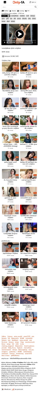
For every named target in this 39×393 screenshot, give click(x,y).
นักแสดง (14, 11)
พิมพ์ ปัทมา (26, 374)
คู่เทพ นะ (34, 2)
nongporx (5, 352)
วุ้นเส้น (4, 370)
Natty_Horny (12, 348)
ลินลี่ (17, 370)
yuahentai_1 (12, 352)
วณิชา (17, 344)
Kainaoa (4, 338)
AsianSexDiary (29, 372)
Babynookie (15, 338)
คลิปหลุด (32, 16)
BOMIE (22, 338)
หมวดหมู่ (21, 11)
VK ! (28, 11)
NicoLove (4, 342)
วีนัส (34, 364)
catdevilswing (27, 352)
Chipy (22, 342)
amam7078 (27, 336)
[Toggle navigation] (5, 2)
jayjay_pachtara (7, 368)
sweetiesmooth (30, 342)
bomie (4, 380)
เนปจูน (23, 380)
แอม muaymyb (28, 378)
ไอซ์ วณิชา (27, 362)
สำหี (15, 18)
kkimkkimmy (20, 354)
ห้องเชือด (15, 366)
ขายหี (27, 16)
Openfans (5, 384)
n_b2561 (28, 380)
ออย (33, 336)
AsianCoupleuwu (29, 346)
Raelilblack (15, 340)
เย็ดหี (8, 21)
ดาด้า (34, 368)
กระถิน (17, 376)
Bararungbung (22, 350)
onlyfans (6, 16)
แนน (31, 384)
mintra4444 (29, 338)
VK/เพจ (28, 385)
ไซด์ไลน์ (6, 11)
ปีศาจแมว (8, 366)
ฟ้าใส (28, 376)
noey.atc (31, 350)
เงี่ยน (29, 18)
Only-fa (22, 385)
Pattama (4, 340)
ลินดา (12, 376)
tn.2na (22, 344)
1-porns (16, 385)
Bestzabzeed (19, 372)
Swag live (15, 382)
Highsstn (19, 348)
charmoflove (27, 348)
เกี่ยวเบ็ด (24, 18)
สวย (11, 18)
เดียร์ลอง (11, 372)
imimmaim (5, 378)
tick (3, 366)
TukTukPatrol (6, 374)
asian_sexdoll (18, 336)
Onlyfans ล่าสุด (6, 60)
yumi (8, 376)
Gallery (4, 336)
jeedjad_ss (5, 385)
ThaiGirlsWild (32, 382)
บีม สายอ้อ (35, 362)
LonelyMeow (14, 16)
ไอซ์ (9, 338)
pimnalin (4, 348)
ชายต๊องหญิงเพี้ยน (16, 374)
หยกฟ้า (4, 364)
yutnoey (20, 378)
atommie (34, 376)
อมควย (19, 18)
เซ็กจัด (34, 18)
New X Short (5, 355)
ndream (14, 350)
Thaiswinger (23, 382)
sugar (18, 364)
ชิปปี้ (13, 370)
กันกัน (18, 380)
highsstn (28, 368)
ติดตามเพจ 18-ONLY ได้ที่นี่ (11, 56)
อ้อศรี (8, 370)
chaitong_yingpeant (8, 346)
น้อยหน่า (23, 376)
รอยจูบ (17, 342)
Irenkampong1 (6, 382)
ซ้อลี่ (24, 384)
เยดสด (3, 21)
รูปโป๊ (7, 18)
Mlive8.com (7, 389)
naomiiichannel (6, 350)
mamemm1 (5, 354)
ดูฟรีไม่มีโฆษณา (15, 355)
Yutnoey (9, 336)
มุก (28, 384)
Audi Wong (11, 364)
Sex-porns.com (19, 389)
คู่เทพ (3, 18)
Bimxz (3, 344)
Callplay (12, 384)
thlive (23, 368)
